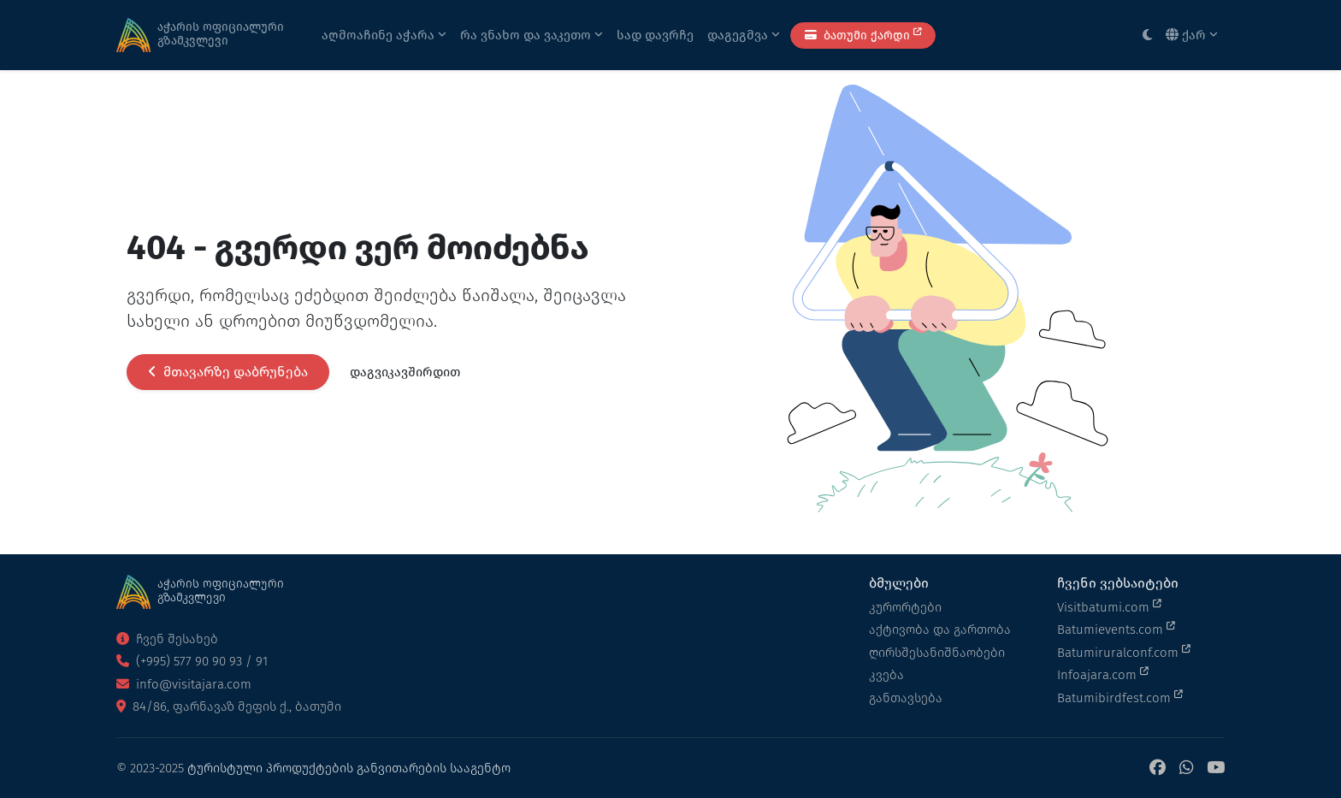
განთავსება (905, 698)
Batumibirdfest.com (1120, 697)
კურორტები (905, 607)
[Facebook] (1157, 768)
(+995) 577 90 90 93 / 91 (192, 661)
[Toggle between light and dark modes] (1147, 35)
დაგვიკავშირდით (405, 372)
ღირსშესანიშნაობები (937, 652)
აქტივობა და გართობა (940, 629)
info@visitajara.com (183, 684)
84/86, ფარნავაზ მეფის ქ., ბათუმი (228, 706)
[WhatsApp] (1186, 768)
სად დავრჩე (655, 35)
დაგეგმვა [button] (743, 35)
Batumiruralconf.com (1123, 651)
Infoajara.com (1103, 674)
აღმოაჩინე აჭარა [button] (384, 35)
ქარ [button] (1192, 35)
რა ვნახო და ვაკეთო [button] (531, 35)
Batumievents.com (1116, 628)
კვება (886, 675)
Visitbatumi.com (1109, 606)
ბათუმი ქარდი (863, 35)
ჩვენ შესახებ (167, 639)
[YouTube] (1216, 768)
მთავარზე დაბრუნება (228, 372)
